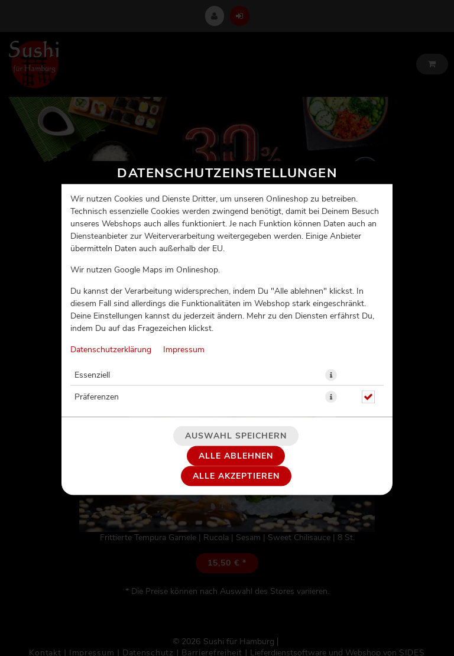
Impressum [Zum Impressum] (184, 350)
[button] (331, 375)
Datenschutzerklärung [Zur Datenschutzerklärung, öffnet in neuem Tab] (110, 350)
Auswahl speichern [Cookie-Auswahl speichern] (236, 436)
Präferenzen (96, 397)
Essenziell (92, 375)
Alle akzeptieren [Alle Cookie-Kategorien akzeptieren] (236, 476)
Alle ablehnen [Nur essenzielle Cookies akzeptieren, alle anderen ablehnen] (236, 456)
